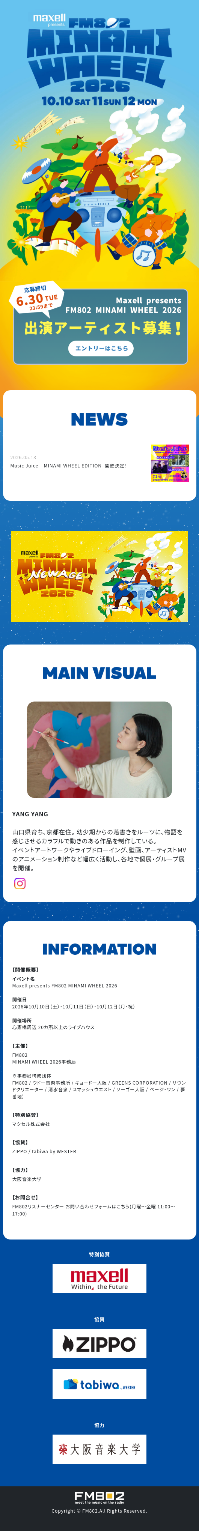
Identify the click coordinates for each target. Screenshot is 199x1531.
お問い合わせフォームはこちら (97, 1206)
